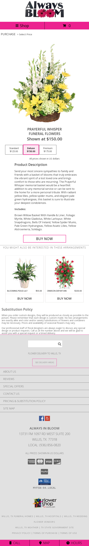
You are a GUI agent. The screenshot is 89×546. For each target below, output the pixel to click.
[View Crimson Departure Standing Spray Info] (64, 272)
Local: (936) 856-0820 (44, 445)
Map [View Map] (44, 543)
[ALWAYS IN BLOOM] (44, 17)
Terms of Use (68, 533)
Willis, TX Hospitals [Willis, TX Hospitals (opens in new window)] (48, 516)
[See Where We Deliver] (44, 362)
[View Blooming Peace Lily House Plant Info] (24, 273)
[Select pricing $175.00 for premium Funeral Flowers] (47, 149)
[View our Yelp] (47, 420)
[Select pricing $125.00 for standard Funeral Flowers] (14, 149)
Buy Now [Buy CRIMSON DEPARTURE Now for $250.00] (64, 298)
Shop (22, 25)
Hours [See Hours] (74, 543)
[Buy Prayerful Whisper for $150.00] (44, 239)
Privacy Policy (21, 533)
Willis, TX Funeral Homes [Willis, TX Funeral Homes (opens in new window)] (17, 516)
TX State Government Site (57, 527)
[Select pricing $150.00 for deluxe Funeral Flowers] (31, 149)
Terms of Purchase (45, 533)
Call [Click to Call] (14, 543)
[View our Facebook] (41, 420)
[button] (44, 482)
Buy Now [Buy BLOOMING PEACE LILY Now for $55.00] (24, 298)
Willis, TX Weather (26, 527)
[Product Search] (45, 343)
